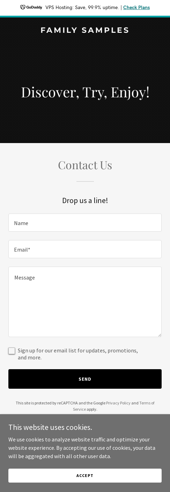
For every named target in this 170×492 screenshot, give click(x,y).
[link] (85, 30)
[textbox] (85, 223)
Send (85, 379)
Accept (84, 475)
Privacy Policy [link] (118, 402)
